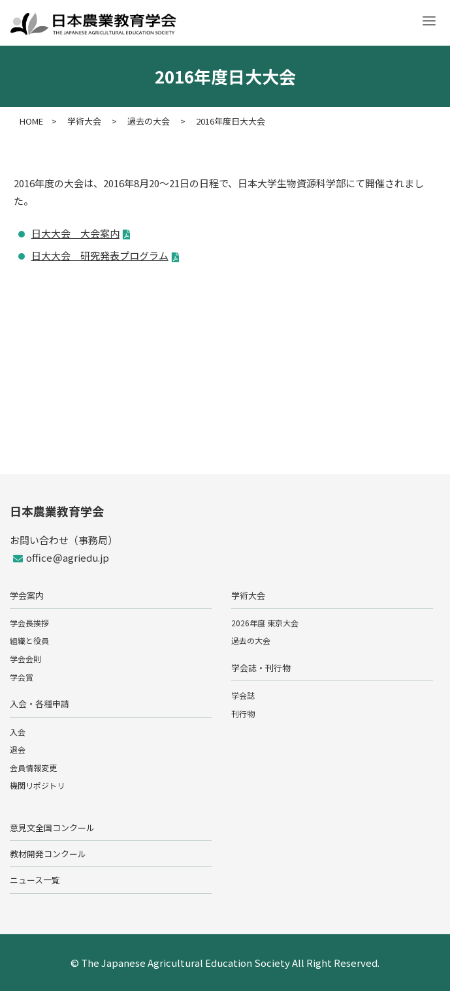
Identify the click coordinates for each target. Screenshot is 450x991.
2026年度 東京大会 (264, 622)
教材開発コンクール (48, 853)
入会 (17, 731)
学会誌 (243, 695)
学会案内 (27, 595)
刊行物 (243, 713)
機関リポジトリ (37, 785)
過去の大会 (250, 640)
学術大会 (248, 595)
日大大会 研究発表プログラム (100, 255)
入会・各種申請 (39, 703)
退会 (17, 749)
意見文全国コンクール (52, 827)
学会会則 (25, 658)
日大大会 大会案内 (75, 233)
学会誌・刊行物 (261, 668)
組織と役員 (29, 640)
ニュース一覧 (35, 880)
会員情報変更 (33, 767)
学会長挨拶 (29, 622)
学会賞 (21, 676)
